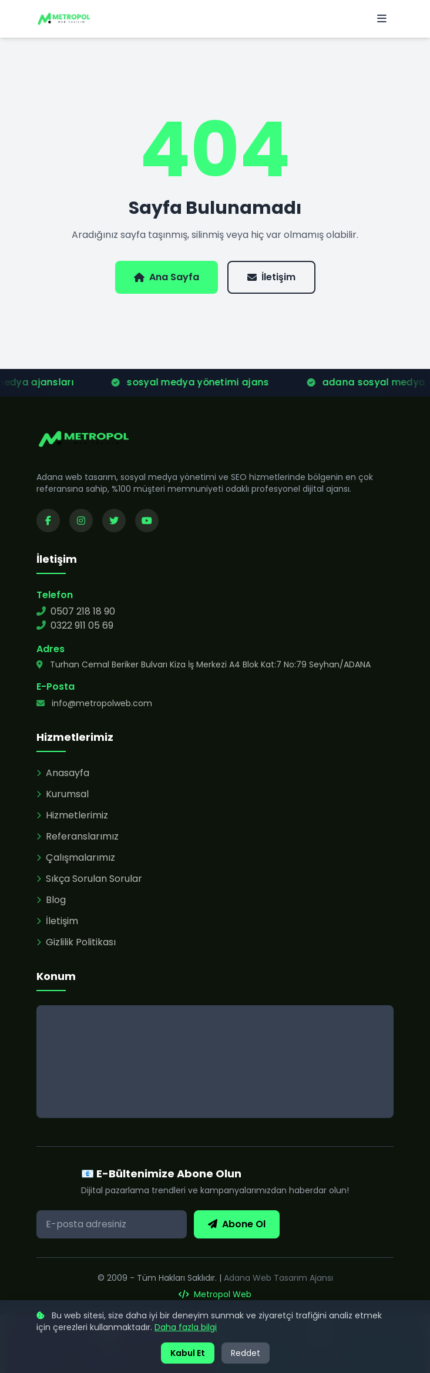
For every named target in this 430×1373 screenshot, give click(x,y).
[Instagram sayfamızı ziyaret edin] (81, 520)
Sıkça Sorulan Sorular (89, 878)
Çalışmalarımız (75, 857)
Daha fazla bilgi (185, 1327)
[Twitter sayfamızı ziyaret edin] (114, 520)
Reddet (245, 1353)
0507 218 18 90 (75, 611)
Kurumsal (62, 794)
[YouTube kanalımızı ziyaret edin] (147, 520)
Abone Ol (237, 1224)
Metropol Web (215, 1294)
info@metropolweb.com (94, 703)
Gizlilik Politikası (76, 942)
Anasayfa (62, 773)
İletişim (271, 277)
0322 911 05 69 (74, 625)
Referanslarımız (77, 836)
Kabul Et (187, 1353)
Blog (51, 900)
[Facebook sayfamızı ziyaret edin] (48, 520)
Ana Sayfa (166, 277)
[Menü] (382, 19)
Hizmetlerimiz (72, 815)
